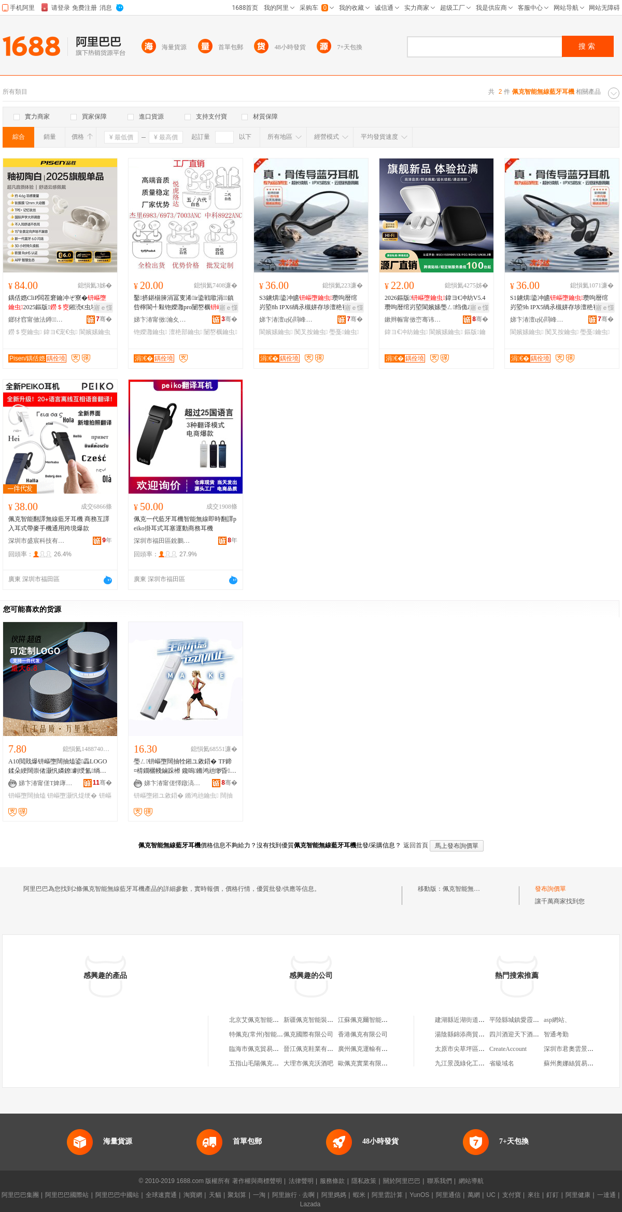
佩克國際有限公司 (308, 1034)
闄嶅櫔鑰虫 (220, 332)
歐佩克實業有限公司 (366, 1063)
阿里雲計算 (387, 1195)
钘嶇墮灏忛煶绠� (72, 795)
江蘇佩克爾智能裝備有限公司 (378, 1019)
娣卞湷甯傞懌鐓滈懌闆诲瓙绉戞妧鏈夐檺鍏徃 (172, 783)
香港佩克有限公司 (363, 1034)
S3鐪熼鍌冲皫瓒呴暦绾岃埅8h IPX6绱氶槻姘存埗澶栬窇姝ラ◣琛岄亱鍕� (310, 303)
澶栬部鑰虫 (185, 332)
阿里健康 (578, 1195)
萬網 (474, 1195)
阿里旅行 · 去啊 (293, 1195)
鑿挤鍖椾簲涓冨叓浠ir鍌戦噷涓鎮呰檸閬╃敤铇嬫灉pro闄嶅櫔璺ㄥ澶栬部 (184, 303)
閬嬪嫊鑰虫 (275, 332)
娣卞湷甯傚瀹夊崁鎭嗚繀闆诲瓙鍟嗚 (162, 319)
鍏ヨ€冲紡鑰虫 (406, 332)
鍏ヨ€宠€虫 (61, 332)
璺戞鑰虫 (344, 332)
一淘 (259, 1195)
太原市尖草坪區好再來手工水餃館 (481, 1048)
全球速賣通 (161, 1195)
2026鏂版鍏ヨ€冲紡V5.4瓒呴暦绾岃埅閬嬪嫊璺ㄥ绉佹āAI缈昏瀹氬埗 (435, 303)
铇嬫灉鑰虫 (150, 332)
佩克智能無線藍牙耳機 (474, 888)
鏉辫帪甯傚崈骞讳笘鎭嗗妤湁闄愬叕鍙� (413, 319)
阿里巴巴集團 (20, 1195)
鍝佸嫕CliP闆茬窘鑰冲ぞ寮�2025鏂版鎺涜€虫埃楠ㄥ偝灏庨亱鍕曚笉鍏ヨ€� (58, 303)
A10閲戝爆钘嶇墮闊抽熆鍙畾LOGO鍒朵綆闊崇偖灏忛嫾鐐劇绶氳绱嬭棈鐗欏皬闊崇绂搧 (57, 766)
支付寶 (511, 1195)
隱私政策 (363, 1181)
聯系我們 (439, 1181)
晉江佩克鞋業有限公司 (315, 1048)
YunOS (419, 1195)
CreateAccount (508, 1048)
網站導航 (471, 1181)
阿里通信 (448, 1195)
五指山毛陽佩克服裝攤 (260, 1063)
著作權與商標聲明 (257, 1181)
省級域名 (501, 1063)
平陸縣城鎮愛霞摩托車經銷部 (529, 1019)
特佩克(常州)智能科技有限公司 (271, 1034)
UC (491, 1195)
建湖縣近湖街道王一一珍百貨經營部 (484, 1019)
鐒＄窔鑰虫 (24, 332)
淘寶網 (192, 1195)
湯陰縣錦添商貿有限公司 (469, 1034)
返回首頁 (415, 845)
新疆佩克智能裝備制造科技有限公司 (333, 1019)
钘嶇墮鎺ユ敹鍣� (158, 795)
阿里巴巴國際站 (67, 1195)
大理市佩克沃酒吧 (308, 1063)
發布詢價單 (550, 888)
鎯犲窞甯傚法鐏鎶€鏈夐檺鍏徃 (36, 319)
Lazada (310, 1204)
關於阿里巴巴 (401, 1181)
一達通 (606, 1195)
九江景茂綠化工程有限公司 (472, 1063)
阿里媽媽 (333, 1195)
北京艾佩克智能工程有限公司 (269, 1019)
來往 (534, 1195)
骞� (104, 319)
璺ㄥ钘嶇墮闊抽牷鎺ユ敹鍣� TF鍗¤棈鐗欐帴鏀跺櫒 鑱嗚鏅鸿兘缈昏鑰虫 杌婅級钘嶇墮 (185, 766)
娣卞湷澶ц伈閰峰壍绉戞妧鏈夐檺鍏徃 (287, 319)
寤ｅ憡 (103, 307)
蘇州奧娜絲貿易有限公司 (578, 1063)
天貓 (215, 1195)
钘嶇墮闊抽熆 (27, 795)
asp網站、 (557, 1019)
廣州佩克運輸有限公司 (369, 1048)
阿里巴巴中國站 (117, 1195)
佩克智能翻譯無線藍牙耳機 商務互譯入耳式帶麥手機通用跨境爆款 (58, 523)
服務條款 (332, 1181)
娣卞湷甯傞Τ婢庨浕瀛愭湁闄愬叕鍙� (47, 783)
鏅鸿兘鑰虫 (201, 795)
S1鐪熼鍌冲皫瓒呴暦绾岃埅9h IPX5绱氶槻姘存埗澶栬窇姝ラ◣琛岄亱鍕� (561, 303)
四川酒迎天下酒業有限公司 (526, 1034)
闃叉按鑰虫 (311, 332)
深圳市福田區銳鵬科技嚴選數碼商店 (162, 540)
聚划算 (237, 1195)
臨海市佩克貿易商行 (257, 1048)
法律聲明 (301, 1181)
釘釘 (552, 1195)
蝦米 (359, 1195)
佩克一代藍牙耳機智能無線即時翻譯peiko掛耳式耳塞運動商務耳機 (185, 523)
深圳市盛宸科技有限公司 (36, 540)
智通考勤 (556, 1034)
